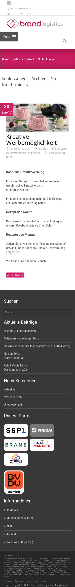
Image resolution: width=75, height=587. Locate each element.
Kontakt (11, 534)
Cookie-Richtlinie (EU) (19, 542)
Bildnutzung (60, 150)
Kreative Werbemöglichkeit (31, 141)
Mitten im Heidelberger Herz (21, 338)
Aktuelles (42, 150)
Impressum (13, 509)
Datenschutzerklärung (20, 517)
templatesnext (62, 585)
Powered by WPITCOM (16, 585)
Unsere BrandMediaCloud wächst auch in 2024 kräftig (37, 346)
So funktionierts (31, 154)
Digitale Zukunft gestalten (20, 330)
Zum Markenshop (15, 276)
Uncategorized (13, 404)
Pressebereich (13, 397)
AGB (9, 526)
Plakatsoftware (14, 154)
